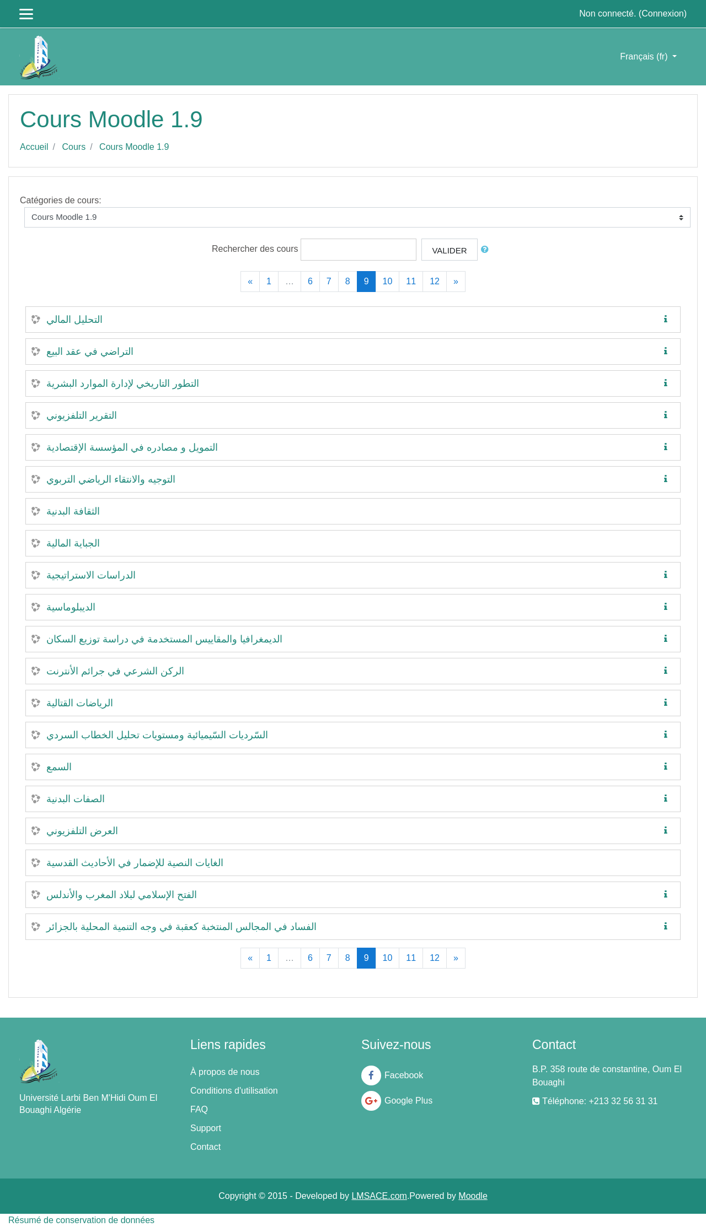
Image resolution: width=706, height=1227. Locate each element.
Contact (205, 1147)
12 (435, 281)
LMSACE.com (379, 1196)
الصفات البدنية (75, 798)
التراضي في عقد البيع (89, 351)
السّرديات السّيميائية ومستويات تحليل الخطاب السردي (157, 734)
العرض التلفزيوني (82, 830)
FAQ (199, 1109)
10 (388, 281)
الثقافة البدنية (73, 511)
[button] (487, 250)
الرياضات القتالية (79, 703)
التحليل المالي (74, 319)
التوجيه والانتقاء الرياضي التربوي (110, 479)
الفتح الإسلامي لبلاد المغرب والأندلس (121, 894)
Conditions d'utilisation (234, 1090)
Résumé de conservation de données (81, 1220)
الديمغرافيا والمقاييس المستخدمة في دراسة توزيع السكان (164, 639)
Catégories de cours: (60, 200)
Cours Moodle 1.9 (134, 147)
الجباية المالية (73, 543)
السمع (59, 766)
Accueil (34, 147)
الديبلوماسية (70, 607)
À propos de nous (224, 1072)
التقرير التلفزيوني (81, 415)
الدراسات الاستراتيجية (91, 575)
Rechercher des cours (255, 248)
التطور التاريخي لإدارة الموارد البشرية (122, 383)
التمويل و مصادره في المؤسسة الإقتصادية (132, 447)
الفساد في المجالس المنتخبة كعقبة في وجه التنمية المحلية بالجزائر (181, 926)
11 (411, 281)
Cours (73, 147)
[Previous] (250, 281)
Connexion (662, 13)
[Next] (456, 281)
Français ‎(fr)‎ (645, 56)
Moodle (472, 1196)
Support (205, 1128)
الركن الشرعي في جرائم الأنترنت (115, 671)
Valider (449, 250)
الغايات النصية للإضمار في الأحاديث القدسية (134, 862)
